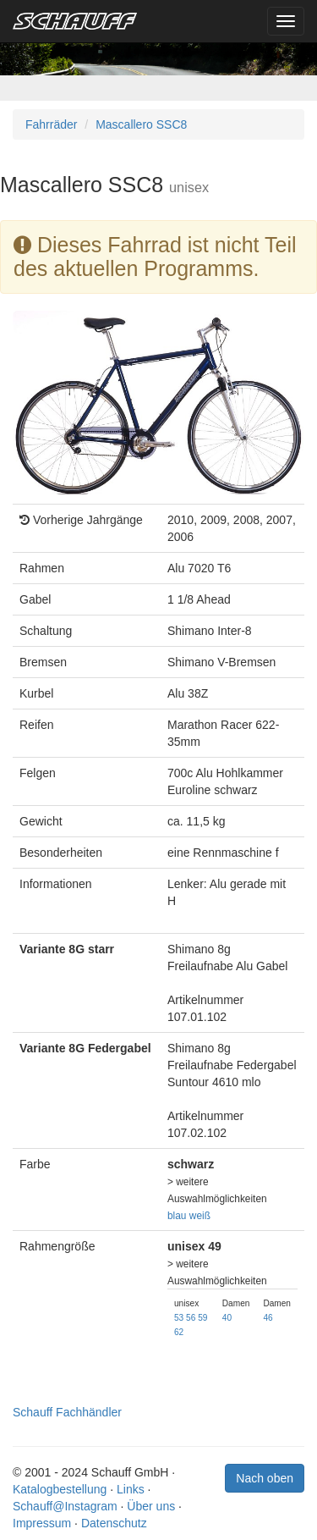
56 (190, 1317)
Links (131, 1489)
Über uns (151, 1506)
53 (178, 1317)
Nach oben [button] (264, 1478)
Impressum (42, 1523)
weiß (199, 1216)
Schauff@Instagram (65, 1506)
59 (202, 1317)
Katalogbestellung (60, 1489)
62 (178, 1332)
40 (227, 1317)
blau (176, 1216)
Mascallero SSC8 (141, 124)
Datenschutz (114, 1523)
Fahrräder (51, 124)
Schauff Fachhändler (67, 1412)
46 (267, 1317)
